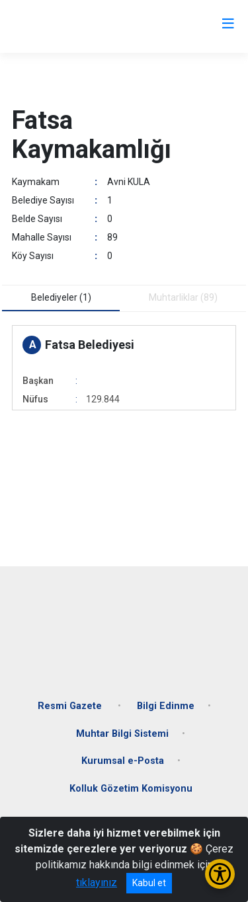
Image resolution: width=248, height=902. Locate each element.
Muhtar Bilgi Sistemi (122, 733)
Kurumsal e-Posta (122, 761)
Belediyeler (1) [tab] (61, 297)
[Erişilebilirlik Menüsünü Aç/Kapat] (220, 874)
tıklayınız (96, 882)
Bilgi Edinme (165, 706)
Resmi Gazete (71, 706)
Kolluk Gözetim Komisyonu (130, 788)
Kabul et (149, 883)
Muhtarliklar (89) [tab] (183, 297)
